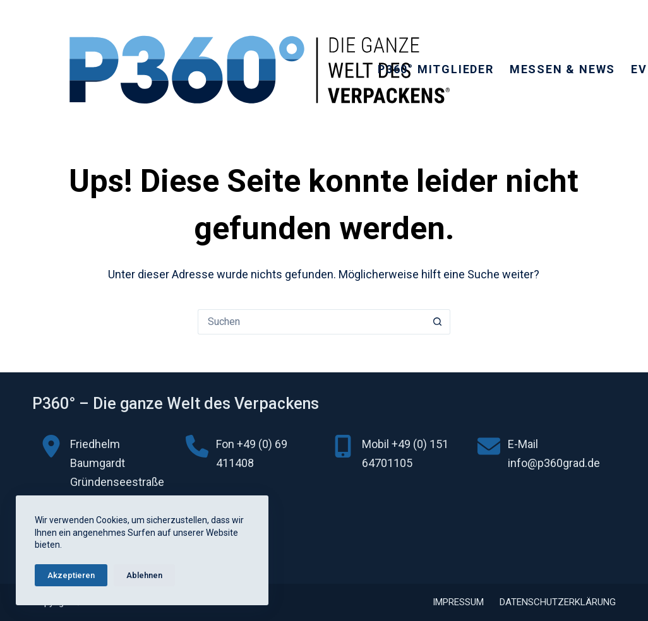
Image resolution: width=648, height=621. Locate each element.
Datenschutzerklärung (558, 602)
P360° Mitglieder (436, 69)
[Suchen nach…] (311, 321)
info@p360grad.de (554, 463)
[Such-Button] (437, 321)
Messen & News (562, 69)
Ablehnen (144, 575)
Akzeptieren (71, 575)
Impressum (458, 602)
